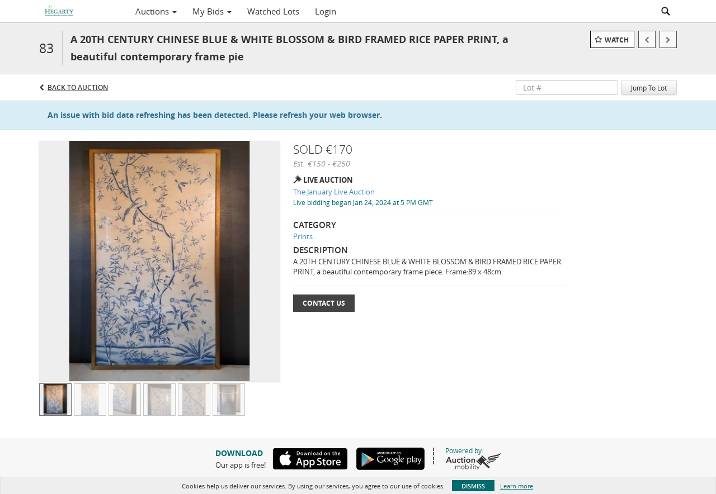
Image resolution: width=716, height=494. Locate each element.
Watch (617, 40)
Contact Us (324, 303)
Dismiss (473, 486)
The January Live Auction (334, 192)
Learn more (516, 486)
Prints (303, 236)
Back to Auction (78, 87)
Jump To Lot (649, 87)
